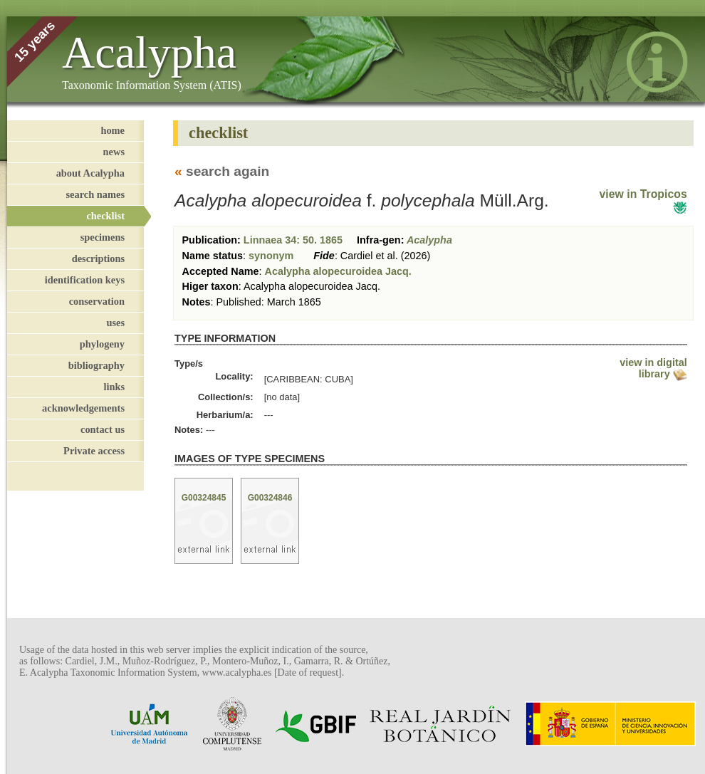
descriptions (98, 258)
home (112, 130)
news (114, 151)
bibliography (96, 365)
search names (95, 194)
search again (227, 171)
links (114, 386)
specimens (102, 237)
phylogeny (102, 344)
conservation (97, 301)
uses (115, 322)
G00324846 (270, 498)
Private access (94, 450)
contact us (102, 429)
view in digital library (653, 368)
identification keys (85, 280)
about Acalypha (90, 173)
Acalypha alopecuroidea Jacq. (338, 271)
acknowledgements (83, 408)
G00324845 (204, 498)
